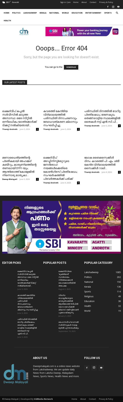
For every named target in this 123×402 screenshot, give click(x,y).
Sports (108, 13)
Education (77, 13)
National (54, 13)
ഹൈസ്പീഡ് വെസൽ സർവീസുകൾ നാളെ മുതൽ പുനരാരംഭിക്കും (68, 325)
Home (75, 2)
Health (7, 20)
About (84, 2)
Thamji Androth (9, 129)
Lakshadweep (30, 13)
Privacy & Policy (106, 2)
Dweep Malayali (9, 179)
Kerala (43, 13)
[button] (117, 12)
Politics (16, 13)
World (65, 13)
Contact (93, 2)
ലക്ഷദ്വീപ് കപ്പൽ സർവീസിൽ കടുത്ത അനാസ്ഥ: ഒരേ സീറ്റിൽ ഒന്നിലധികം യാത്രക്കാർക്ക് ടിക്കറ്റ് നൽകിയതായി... (19, 118)
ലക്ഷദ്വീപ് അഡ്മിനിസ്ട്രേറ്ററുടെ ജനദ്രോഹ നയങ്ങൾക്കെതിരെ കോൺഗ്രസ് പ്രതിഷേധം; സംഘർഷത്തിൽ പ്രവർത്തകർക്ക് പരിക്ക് (60, 168)
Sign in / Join (65, 2)
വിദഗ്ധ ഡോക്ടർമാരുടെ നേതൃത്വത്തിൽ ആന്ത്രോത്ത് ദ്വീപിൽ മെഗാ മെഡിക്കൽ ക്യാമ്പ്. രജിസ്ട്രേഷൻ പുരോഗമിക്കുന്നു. (68, 304)
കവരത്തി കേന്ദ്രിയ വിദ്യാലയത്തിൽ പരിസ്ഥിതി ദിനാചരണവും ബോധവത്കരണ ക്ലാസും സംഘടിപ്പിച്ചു (60, 118)
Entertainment (93, 13)
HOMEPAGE (71, 67)
